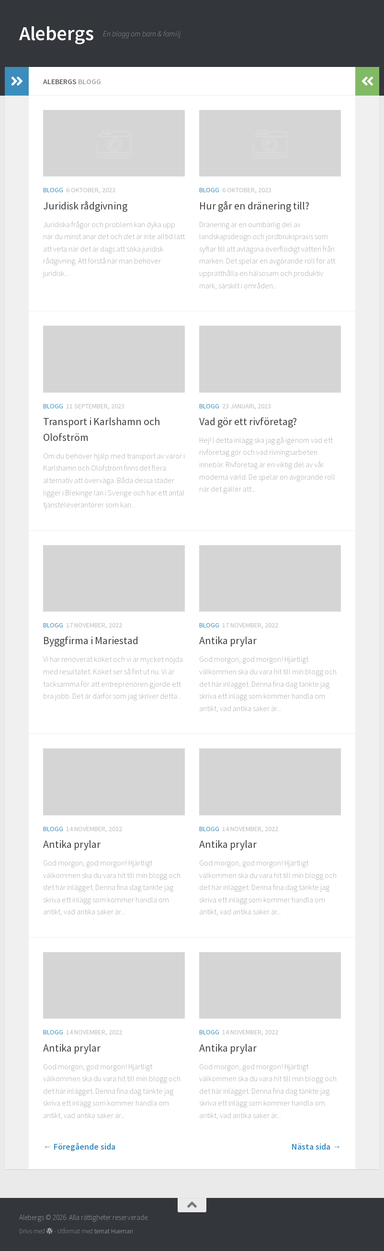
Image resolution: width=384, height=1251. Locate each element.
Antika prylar (228, 640)
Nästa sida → (316, 1146)
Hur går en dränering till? (254, 205)
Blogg (53, 190)
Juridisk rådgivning (85, 205)
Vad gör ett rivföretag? (248, 421)
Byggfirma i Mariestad (90, 640)
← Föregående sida (79, 1146)
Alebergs (56, 33)
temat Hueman (113, 1231)
